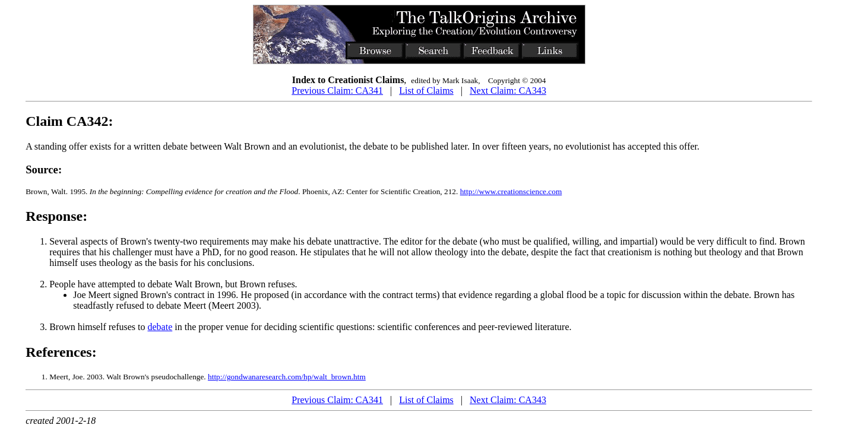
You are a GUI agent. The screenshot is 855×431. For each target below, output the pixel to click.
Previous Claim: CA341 (337, 90)
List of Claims (426, 90)
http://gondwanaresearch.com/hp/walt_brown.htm (287, 376)
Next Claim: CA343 (508, 90)
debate (160, 327)
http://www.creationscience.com (511, 191)
